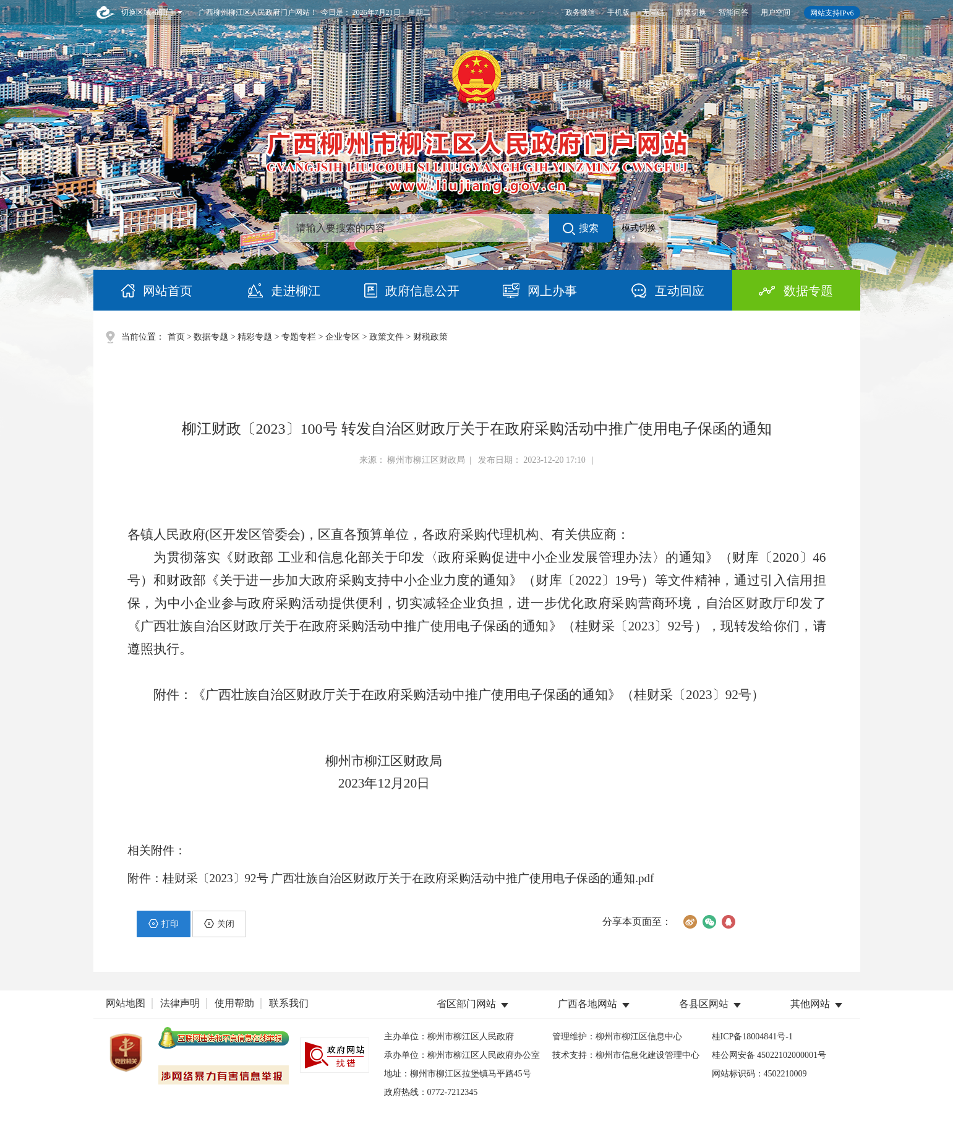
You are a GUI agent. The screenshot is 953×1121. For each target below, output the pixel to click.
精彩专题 (254, 336)
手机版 (618, 12)
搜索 (581, 229)
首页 (176, 336)
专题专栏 (298, 336)
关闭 (219, 924)
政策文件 (386, 336)
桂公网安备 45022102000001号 (769, 1055)
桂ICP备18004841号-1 (752, 1036)
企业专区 (342, 336)
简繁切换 (691, 12)
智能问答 (733, 12)
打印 (163, 924)
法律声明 (180, 1003)
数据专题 (211, 336)
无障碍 (653, 12)
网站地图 (125, 1003)
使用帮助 (234, 1003)
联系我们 (289, 1003)
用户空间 (775, 12)
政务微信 (580, 12)
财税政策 (430, 336)
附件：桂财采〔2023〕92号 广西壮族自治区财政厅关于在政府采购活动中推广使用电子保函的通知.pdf (390, 878)
